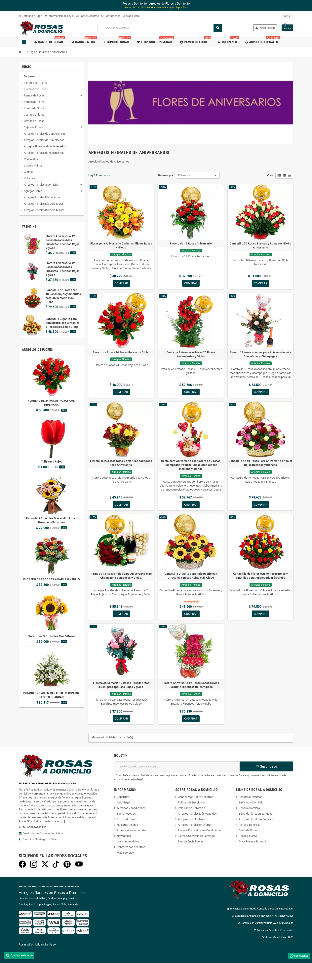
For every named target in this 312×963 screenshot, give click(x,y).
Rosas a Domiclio (249, 808)
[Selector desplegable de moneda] (287, 16)
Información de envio (59, 16)
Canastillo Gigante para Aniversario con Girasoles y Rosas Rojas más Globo (62, 322)
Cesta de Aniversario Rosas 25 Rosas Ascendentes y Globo (191, 354)
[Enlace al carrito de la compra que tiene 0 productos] (287, 27)
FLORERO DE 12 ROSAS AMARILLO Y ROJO (51, 579)
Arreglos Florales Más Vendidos (197, 814)
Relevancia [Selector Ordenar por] (184, 175)
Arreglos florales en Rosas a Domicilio (52, 893)
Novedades (124, 836)
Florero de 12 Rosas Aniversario (191, 243)
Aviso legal (123, 802)
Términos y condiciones (131, 808)
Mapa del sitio (125, 853)
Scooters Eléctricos (250, 797)
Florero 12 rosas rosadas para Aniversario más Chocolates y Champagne (260, 354)
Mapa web (131, 16)
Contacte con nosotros (131, 847)
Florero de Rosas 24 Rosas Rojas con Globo (121, 352)
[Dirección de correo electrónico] (177, 767)
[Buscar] (160, 28)
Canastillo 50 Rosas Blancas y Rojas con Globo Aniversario (260, 245)
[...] (63, 821)
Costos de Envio (126, 819)
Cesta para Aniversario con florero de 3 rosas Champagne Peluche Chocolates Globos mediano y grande (190, 465)
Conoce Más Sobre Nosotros (195, 797)
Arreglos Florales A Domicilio (256, 819)
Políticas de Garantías (191, 808)
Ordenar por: (166, 175)
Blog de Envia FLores (191, 841)
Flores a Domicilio (249, 825)
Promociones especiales (131, 830)
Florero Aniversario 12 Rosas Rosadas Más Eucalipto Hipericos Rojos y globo (121, 685)
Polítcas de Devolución (192, 802)
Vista (270, 175)
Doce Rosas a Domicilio (253, 841)
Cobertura (123, 797)
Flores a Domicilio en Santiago (196, 836)
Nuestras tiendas (127, 825)
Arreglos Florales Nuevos (193, 819)
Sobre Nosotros (87, 16)
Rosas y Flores (248, 836)
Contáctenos (110, 16)
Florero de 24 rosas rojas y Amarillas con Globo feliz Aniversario (121, 463)
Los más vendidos (128, 841)
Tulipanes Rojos (51, 461)
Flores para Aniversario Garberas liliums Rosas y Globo (121, 245)
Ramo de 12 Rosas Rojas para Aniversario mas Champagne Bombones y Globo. (121, 575)
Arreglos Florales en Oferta (194, 825)
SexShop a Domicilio (251, 802)
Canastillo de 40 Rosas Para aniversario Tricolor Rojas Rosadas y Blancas (260, 463)
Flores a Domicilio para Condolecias (199, 830)
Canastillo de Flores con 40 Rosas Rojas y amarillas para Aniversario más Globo (260, 575)
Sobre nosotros (126, 814)
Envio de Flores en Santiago (256, 814)
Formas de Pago (30, 16)
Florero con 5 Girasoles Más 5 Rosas (51, 636)
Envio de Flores (248, 830)
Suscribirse (266, 767)
